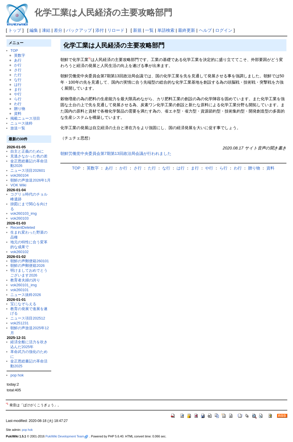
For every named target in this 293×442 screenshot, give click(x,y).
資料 (17, 113)
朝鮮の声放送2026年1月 (30, 180)
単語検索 (166, 30)
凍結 (46, 30)
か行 (17, 65)
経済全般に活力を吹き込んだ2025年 (28, 344)
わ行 (17, 104)
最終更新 (186, 30)
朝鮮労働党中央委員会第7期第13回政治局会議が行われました (115, 153)
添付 (99, 30)
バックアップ (79, 30)
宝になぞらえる (23, 304)
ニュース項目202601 (27, 170)
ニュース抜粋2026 (25, 295)
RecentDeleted (22, 227)
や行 (17, 94)
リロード (115, 30)
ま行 (17, 89)
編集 (33, 30)
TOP (14, 50)
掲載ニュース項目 (25, 118)
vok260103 (19, 218)
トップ (14, 30)
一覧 (149, 30)
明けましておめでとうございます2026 (28, 272)
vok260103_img (23, 213)
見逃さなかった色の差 (28, 156)
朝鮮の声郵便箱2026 (27, 265)
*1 (89, 58)
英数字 (19, 55)
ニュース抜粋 (21, 123)
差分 (58, 30)
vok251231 (19, 323)
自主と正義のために (27, 151)
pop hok (16, 375)
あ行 (17, 60)
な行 (17, 80)
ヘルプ (205, 30)
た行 (17, 75)
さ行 (17, 70)
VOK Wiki (18, 185)
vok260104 (19, 175)
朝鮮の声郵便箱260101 (29, 261)
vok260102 (19, 252)
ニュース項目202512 (27, 318)
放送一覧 (17, 128)
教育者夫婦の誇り (25, 280)
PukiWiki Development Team (66, 436)
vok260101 (19, 290)
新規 (137, 30)
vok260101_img (23, 285)
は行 (17, 84)
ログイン (223, 30)
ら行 (17, 99)
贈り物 (19, 108)
